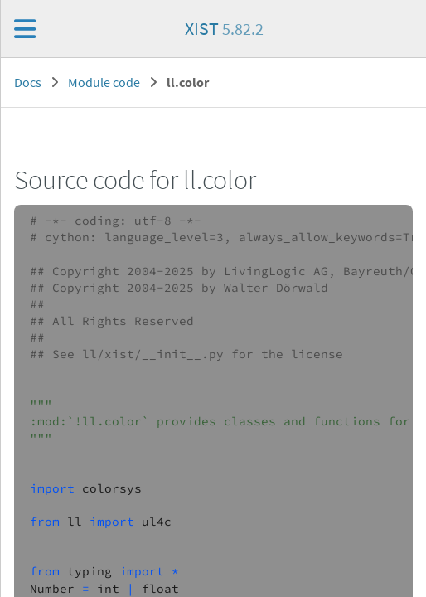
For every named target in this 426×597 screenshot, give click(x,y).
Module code (104, 82)
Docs (27, 82)
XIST (224, 28)
